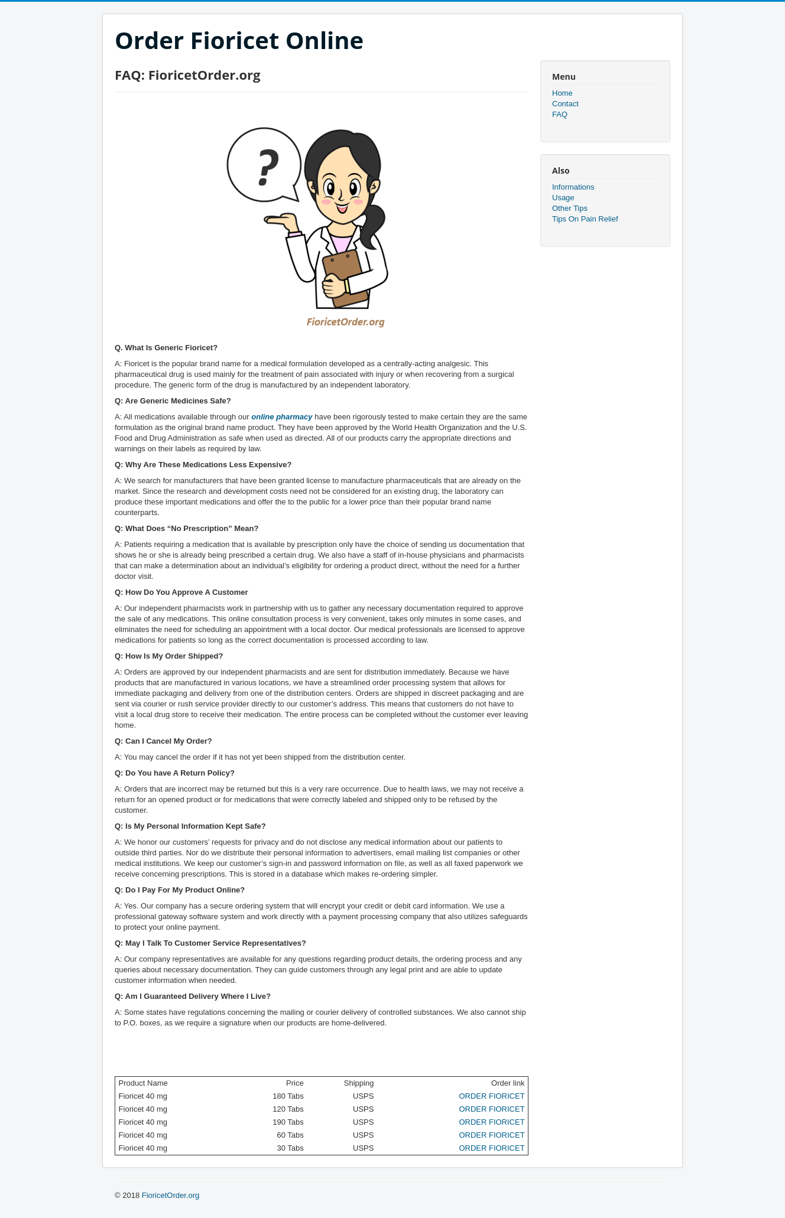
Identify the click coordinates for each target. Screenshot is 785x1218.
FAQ (559, 114)
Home (562, 93)
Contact (565, 103)
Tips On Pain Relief (585, 218)
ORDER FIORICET (491, 1096)
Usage (563, 197)
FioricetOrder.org (171, 1195)
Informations (573, 187)
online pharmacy (281, 416)
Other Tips (570, 208)
